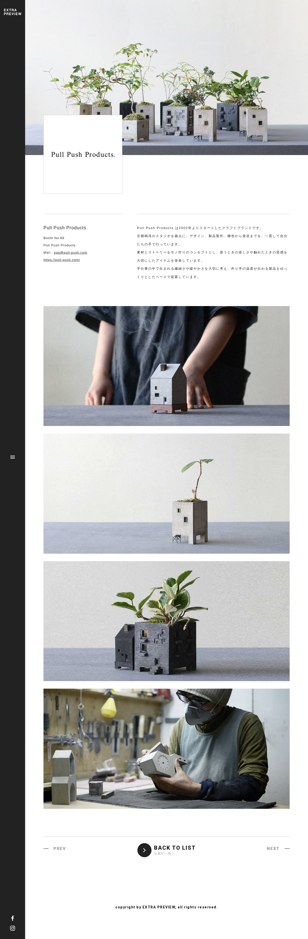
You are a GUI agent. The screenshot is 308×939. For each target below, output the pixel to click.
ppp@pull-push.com (70, 252)
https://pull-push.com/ (61, 260)
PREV (60, 848)
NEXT (273, 848)
